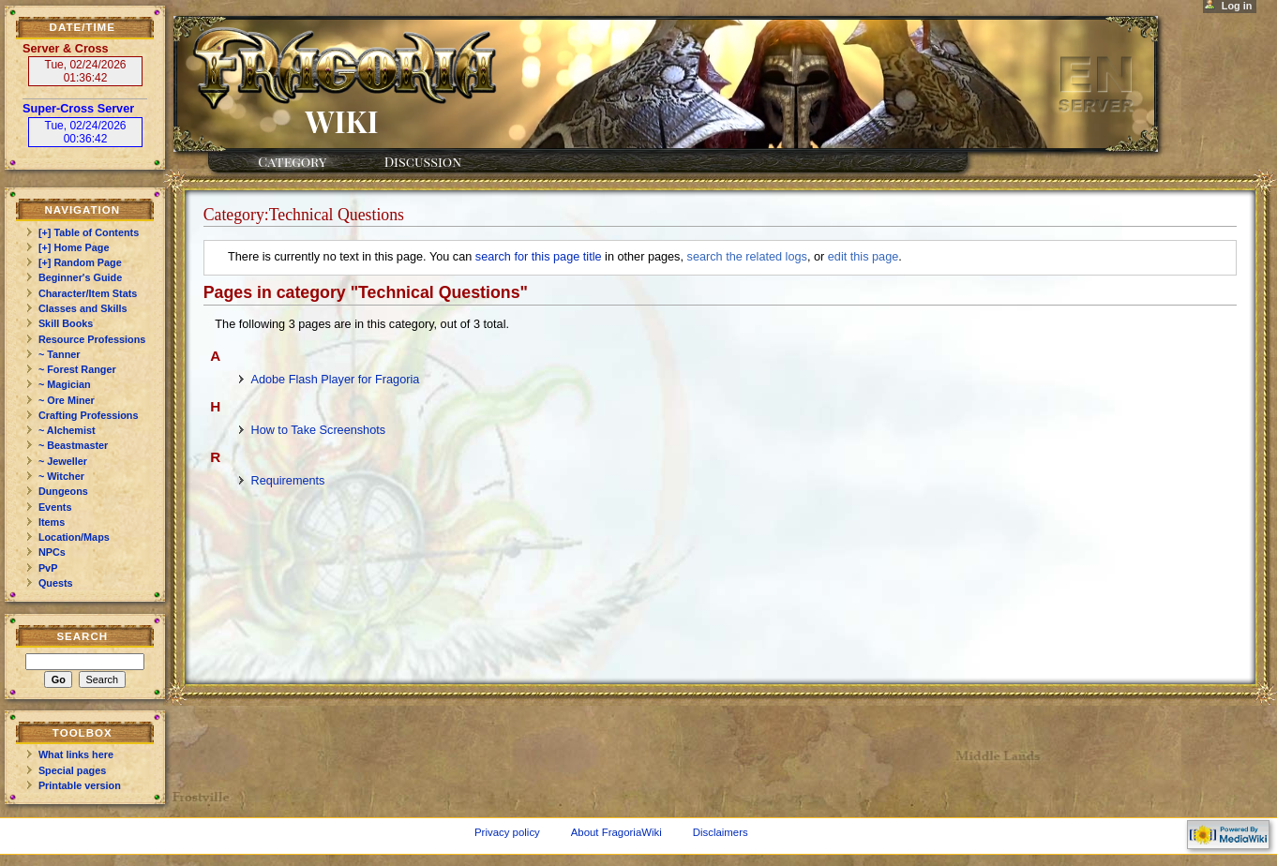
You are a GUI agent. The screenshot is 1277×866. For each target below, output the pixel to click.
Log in (1237, 5)
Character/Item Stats (87, 293)
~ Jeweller (62, 461)
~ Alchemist (67, 430)
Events (55, 507)
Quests (55, 583)
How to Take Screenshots (317, 430)
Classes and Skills (83, 308)
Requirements (287, 480)
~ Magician (64, 384)
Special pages (72, 770)
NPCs (52, 552)
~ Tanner (59, 354)
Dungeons (63, 491)
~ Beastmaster (73, 445)
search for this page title (538, 256)
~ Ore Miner (66, 400)
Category (292, 161)
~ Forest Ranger (77, 369)
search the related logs (747, 256)
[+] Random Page (80, 262)
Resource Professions (92, 339)
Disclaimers (720, 832)
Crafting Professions (88, 415)
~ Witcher (61, 476)
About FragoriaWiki (616, 832)
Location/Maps (74, 537)
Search (82, 636)
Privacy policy (507, 832)
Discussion (422, 161)
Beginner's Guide (80, 277)
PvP (48, 568)
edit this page (863, 256)
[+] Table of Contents (88, 232)
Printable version (79, 785)
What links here (75, 754)
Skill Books (65, 323)
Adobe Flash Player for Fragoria (334, 379)
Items (51, 522)
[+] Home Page (74, 247)
